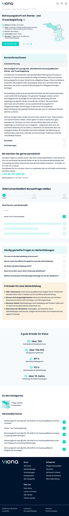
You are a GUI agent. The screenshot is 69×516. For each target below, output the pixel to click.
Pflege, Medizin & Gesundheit (21, 9)
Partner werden (29, 498)
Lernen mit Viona (30, 492)
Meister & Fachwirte (53, 476)
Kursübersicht (29, 476)
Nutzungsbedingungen (30, 511)
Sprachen (49, 469)
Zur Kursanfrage (10, 44)
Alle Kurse (27, 466)
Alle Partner (28, 495)
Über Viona (28, 488)
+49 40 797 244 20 (13, 174)
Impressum (48, 508)
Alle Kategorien (29, 479)
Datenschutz (27, 508)
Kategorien (8, 9)
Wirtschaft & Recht (53, 472)
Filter (5, 210)
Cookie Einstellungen (51, 511)
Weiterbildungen (30, 469)
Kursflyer (28, 43)
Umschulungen (29, 472)
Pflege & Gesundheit (53, 466)
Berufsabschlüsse (53, 479)
